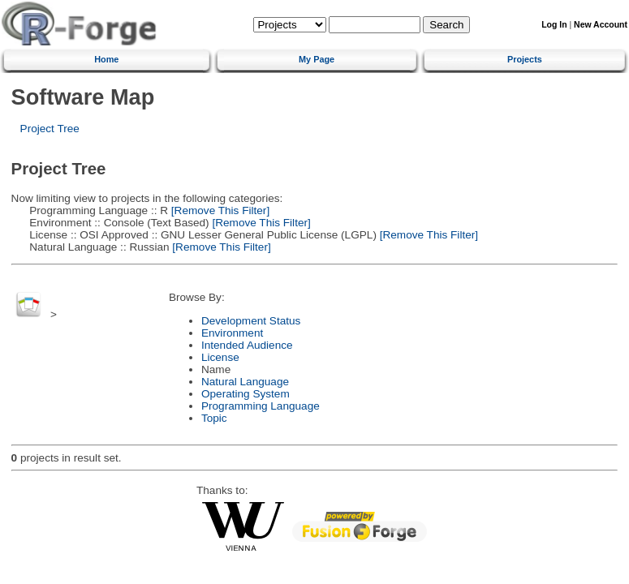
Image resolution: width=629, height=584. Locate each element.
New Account (600, 24)
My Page (316, 59)
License (220, 357)
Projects (524, 59)
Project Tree (50, 128)
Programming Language (260, 406)
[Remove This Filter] (218, 210)
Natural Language (245, 382)
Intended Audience (247, 345)
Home (106, 59)
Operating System (245, 394)
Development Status (250, 321)
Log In (554, 24)
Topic (214, 418)
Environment (232, 333)
